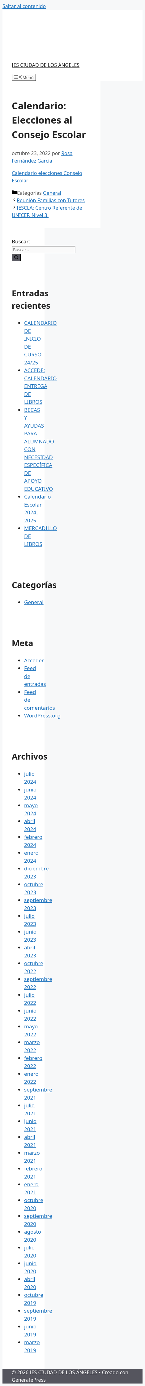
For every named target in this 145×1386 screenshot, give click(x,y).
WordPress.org (42, 715)
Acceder (34, 660)
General (52, 193)
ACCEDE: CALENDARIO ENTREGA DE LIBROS (40, 386)
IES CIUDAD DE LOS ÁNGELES (45, 65)
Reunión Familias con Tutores (51, 200)
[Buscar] (16, 257)
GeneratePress (29, 1379)
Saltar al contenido (24, 6)
